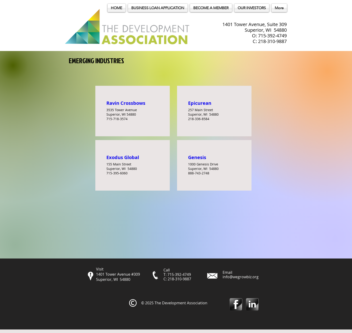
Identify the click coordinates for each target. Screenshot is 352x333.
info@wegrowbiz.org (241, 276)
